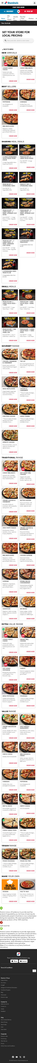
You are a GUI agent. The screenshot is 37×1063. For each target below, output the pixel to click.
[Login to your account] (34, 3)
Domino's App (4, 997)
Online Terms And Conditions (8, 1046)
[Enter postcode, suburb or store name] (18, 40)
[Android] (23, 961)
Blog (2, 992)
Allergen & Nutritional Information (9, 987)
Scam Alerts (4, 1029)
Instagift (2, 985)
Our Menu (3, 982)
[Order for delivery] (9, 11)
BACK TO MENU (8, 49)
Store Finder (4, 1024)
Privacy (2, 1043)
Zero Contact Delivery (6, 1019)
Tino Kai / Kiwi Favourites (23, 18)
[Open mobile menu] (2, 3)
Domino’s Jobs (4, 1036)
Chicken (31, 19)
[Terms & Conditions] (34, 970)
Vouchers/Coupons (5, 990)
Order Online (4, 980)
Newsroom (3, 995)
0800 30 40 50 (5, 1004)
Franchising (3, 1038)
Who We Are (4, 1041)
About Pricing (4, 1022)
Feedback (3, 1011)
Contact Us (3, 1006)
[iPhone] (14, 961)
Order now (13, 81)
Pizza (3, 19)
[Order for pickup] (28, 11)
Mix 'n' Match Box (9, 18)
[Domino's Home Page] (11, 2)
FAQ (2, 1027)
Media (2, 1009)
